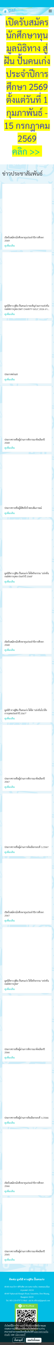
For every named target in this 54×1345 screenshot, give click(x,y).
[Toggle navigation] (50, 11)
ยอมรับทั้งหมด (34, 1340)
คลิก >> (27, 151)
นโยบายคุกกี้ (20, 1334)
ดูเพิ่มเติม (9, 245)
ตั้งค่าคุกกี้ (18, 1340)
